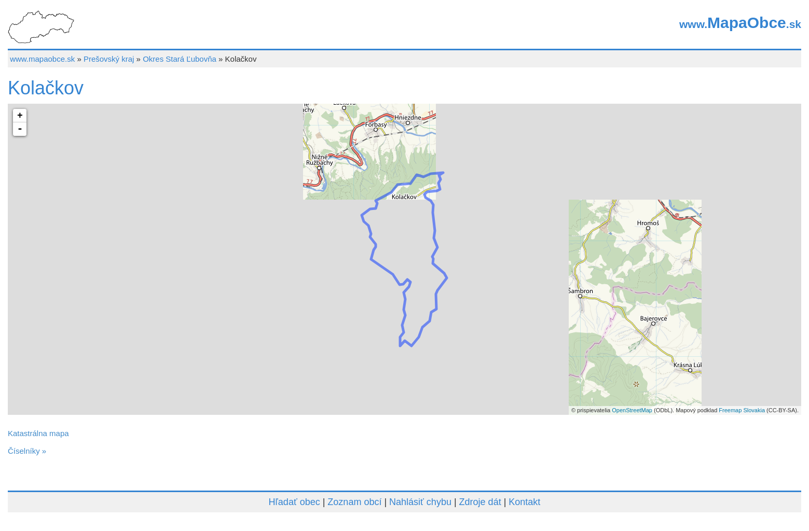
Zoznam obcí (354, 502)
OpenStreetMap (632, 410)
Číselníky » (27, 450)
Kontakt (524, 502)
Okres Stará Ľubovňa (179, 58)
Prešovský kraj (109, 58)
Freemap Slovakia (742, 410)
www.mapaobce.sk (42, 58)
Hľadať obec (294, 502)
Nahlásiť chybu (420, 502)
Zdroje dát (480, 502)
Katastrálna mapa (38, 433)
